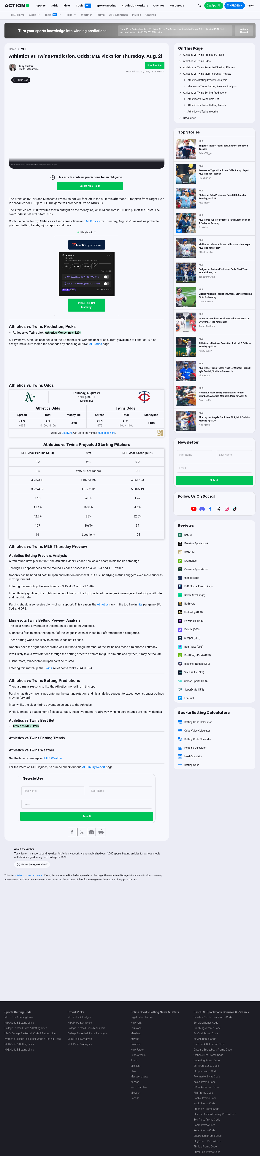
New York (136, 1022)
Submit (87, 816)
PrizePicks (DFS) (191, 621)
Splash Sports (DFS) (193, 681)
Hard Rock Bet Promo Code (209, 1044)
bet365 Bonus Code (205, 1038)
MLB (23, 49)
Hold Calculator (190, 756)
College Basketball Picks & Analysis (88, 1033)
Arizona (135, 1038)
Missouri (135, 1092)
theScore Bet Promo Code (208, 1055)
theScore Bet (188, 578)
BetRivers (186, 604)
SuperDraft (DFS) (191, 690)
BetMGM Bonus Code (206, 1022)
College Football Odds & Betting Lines (25, 1028)
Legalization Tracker (142, 1017)
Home (12, 49)
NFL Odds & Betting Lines (19, 1017)
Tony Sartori (26, 66)
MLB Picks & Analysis (80, 1038)
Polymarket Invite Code (207, 1076)
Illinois (134, 1060)
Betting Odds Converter (194, 739)
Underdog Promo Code (207, 1060)
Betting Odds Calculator (195, 722)
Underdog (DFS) (190, 612)
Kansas (135, 1081)
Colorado (136, 1044)
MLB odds (95, 344)
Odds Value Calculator (194, 731)
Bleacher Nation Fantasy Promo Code (215, 1114)
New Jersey (137, 1049)
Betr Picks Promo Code (207, 1119)
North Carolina (139, 1087)
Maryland (136, 1033)
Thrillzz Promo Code (205, 1146)
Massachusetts (139, 1076)
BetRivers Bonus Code (206, 1065)
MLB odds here (106, 432)
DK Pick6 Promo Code (206, 1087)
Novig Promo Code (204, 1103)
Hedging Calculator (192, 748)
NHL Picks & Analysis (80, 1044)
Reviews (186, 525)
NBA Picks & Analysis (80, 1022)
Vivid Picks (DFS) (191, 672)
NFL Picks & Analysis (79, 1017)
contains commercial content (27, 875)
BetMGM (67, 432)
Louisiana (136, 1028)
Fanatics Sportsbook (193, 543)
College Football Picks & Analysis (86, 1028)
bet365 (185, 535)
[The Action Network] (17, 6)
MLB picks (93, 221)
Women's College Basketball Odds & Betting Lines (32, 1038)
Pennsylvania (138, 1055)
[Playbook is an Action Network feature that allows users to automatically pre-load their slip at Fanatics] (95, 232)
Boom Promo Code (204, 1125)
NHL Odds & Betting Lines (19, 1049)
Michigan (136, 1065)
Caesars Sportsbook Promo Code (213, 1049)
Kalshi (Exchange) (191, 595)
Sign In (250, 5)
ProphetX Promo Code (206, 1108)
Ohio (133, 1071)
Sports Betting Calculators (204, 712)
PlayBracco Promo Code (207, 1141)
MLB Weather (53, 758)
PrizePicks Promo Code (207, 1151)
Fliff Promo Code (203, 1092)
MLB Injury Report (93, 767)
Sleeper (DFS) (189, 638)
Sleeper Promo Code (205, 1071)
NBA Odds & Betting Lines (19, 1022)
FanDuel (186, 698)
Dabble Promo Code (205, 1098)
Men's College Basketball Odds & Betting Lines (30, 1033)
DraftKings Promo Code (207, 1028)
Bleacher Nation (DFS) (194, 664)
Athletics (103, 604)
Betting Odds (188, 765)
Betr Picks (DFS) (190, 647)
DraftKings (187, 561)
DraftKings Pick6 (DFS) (194, 655)
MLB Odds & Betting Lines (19, 1044)
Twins (48, 668)
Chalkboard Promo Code (208, 1135)
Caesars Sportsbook (193, 569)
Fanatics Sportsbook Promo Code (213, 1017)
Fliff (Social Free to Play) (195, 586)
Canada (135, 1098)
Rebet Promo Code (204, 1130)
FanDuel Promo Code (206, 1033)
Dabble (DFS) (189, 629)
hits (139, 604)
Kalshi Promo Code (204, 1081)
